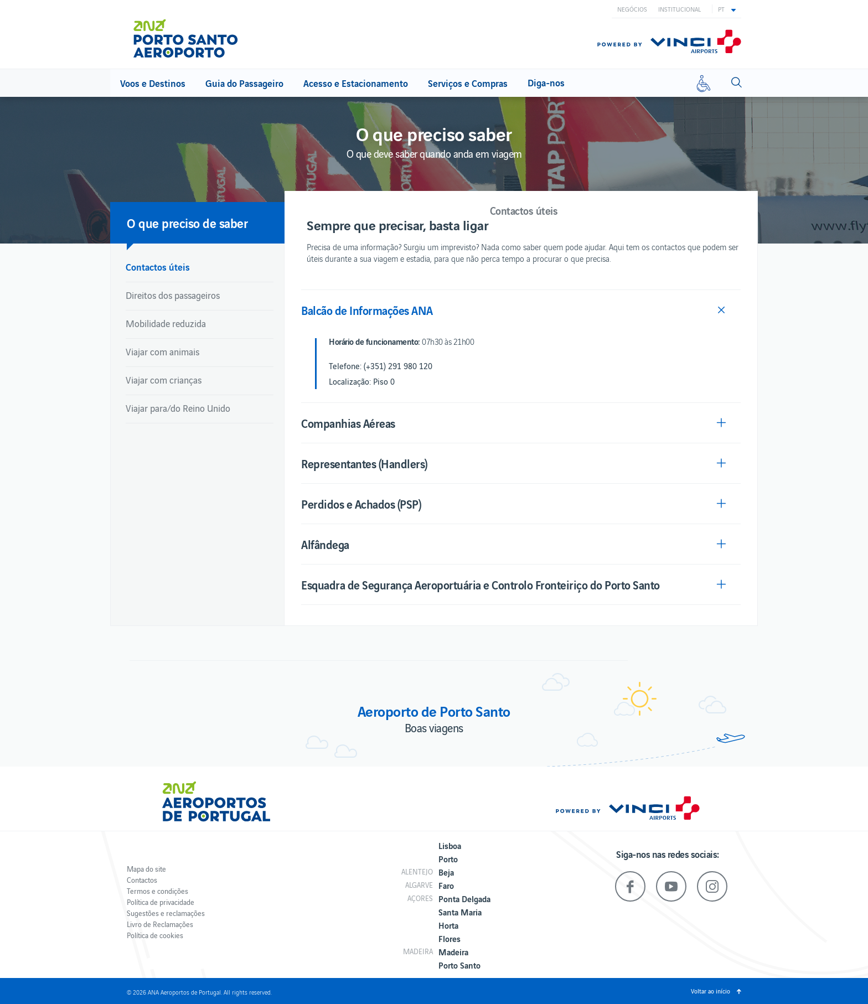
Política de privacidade (160, 902)
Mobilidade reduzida (166, 323)
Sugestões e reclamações (166, 913)
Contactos (142, 879)
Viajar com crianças (164, 379)
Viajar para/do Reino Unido (178, 408)
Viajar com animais (162, 351)
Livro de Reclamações (160, 924)
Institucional (679, 8)
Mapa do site (146, 868)
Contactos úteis (158, 266)
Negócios (632, 8)
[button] (727, 8)
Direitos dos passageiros (173, 295)
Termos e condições (157, 891)
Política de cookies (155, 935)
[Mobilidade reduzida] (703, 83)
